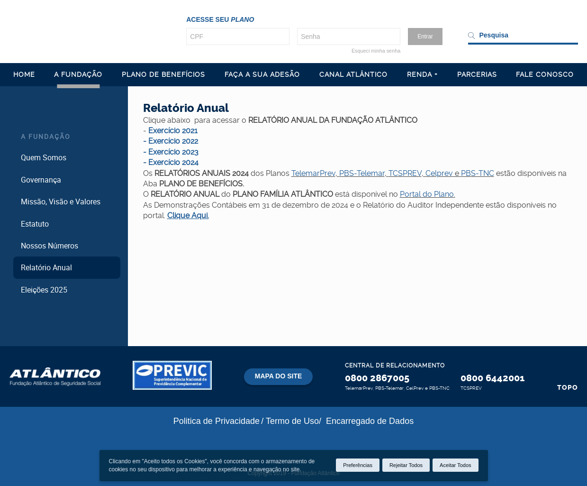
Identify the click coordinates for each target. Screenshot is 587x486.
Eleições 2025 (44, 289)
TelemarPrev (313, 173)
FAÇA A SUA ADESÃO (262, 74)
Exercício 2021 (173, 130)
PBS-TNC (477, 173)
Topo (567, 388)
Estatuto (35, 224)
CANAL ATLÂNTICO (353, 74)
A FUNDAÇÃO (78, 74)
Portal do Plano (427, 194)
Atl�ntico (85, 30)
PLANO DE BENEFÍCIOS (163, 74)
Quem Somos (43, 157)
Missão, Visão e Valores (60, 201)
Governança (41, 179)
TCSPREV (405, 173)
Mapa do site (278, 376)
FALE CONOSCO (545, 74)
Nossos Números (49, 245)
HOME (24, 74)
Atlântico (54, 376)
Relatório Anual (46, 267)
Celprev (439, 173)
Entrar (425, 36)
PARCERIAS (477, 74)
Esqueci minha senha (376, 51)
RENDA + (422, 74)
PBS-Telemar (362, 173)
